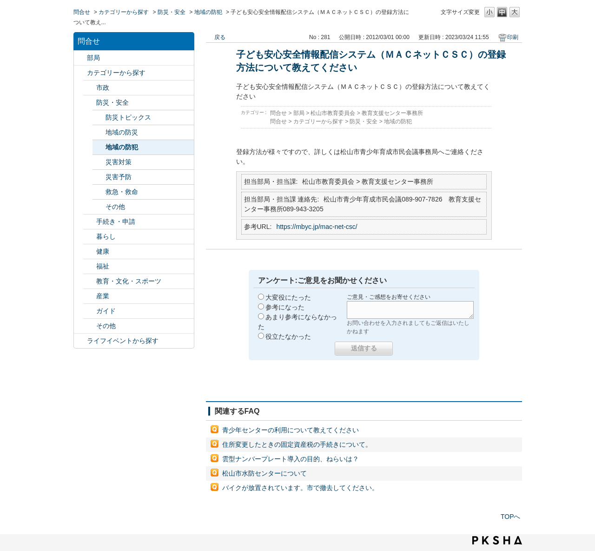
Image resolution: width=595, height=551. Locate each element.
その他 (115, 206)
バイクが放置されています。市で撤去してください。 (300, 487)
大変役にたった (288, 297)
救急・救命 (122, 191)
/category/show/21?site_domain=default (90, 103)
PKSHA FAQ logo (497, 540)
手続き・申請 (115, 221)
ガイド (106, 311)
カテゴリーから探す (124, 12)
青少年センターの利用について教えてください (290, 430)
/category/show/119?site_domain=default (80, 58)
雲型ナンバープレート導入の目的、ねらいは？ (290, 459)
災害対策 (119, 162)
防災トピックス (128, 117)
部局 (93, 57)
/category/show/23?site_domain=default (90, 237)
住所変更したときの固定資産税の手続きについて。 (297, 444)
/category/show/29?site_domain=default (90, 326)
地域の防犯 (208, 12)
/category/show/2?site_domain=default (80, 73)
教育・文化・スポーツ (128, 281)
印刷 (512, 37)
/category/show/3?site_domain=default (90, 88)
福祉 (102, 266)
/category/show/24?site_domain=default (90, 251)
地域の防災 (122, 132)
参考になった (284, 307)
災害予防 (119, 177)
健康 (102, 251)
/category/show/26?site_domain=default (90, 281)
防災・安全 (171, 12)
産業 (102, 296)
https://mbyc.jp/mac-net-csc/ (316, 226)
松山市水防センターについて (264, 473)
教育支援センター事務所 (392, 113)
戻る (219, 37)
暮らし (106, 236)
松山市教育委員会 (333, 113)
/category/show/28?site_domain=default (90, 311)
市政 (102, 87)
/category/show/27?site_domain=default (90, 296)
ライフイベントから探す (123, 340)
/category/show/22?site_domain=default (90, 222)
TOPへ (511, 516)
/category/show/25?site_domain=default (90, 266)
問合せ (81, 12)
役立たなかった (288, 336)
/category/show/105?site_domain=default (80, 341)
